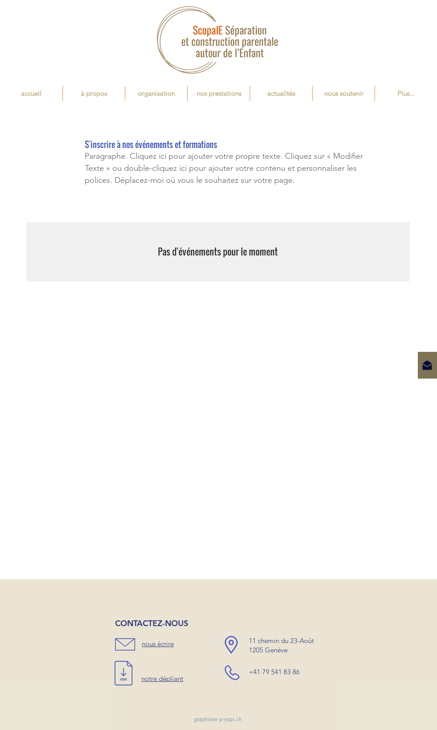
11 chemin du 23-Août (281, 640)
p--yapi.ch (230, 719)
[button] (219, 93)
